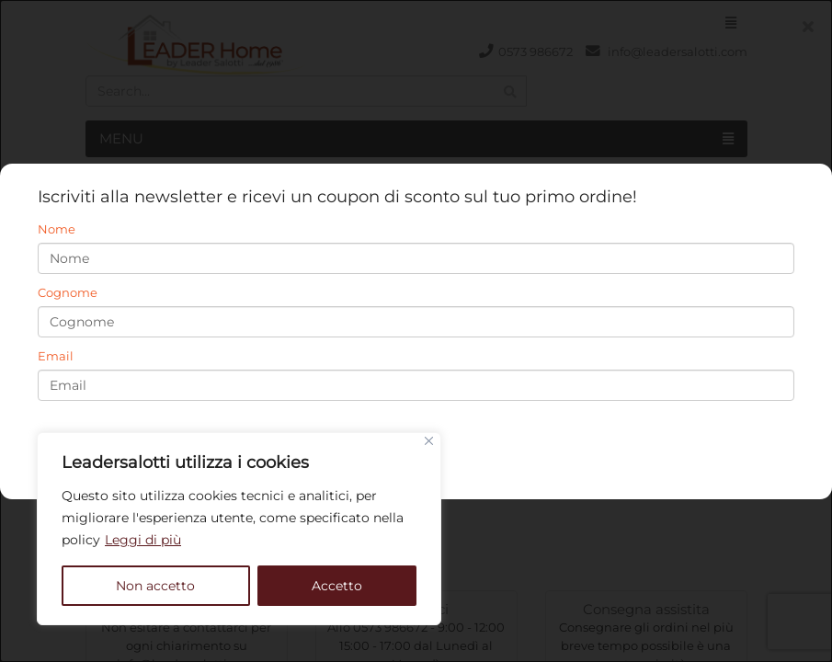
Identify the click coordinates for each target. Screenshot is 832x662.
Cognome (67, 292)
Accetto (337, 585)
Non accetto (155, 585)
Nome (56, 229)
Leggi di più (143, 539)
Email (56, 355)
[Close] (429, 441)
